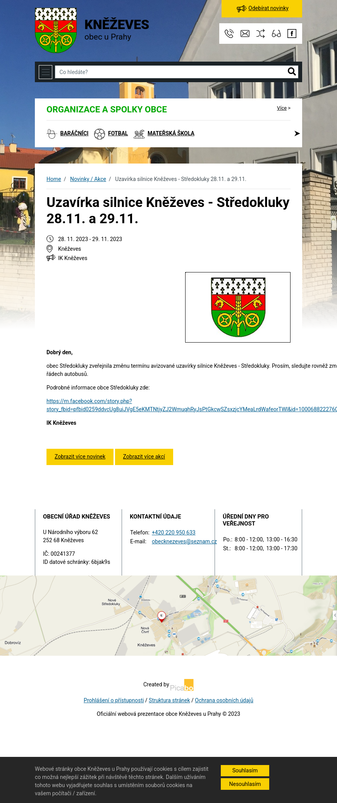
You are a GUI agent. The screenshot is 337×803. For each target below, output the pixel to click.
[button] (292, 72)
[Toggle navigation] (45, 72)
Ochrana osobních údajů (224, 700)
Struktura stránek (169, 700)
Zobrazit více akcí (144, 456)
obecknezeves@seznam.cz (184, 541)
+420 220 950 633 (174, 532)
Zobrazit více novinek (80, 456)
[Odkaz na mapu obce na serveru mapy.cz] (168, 615)
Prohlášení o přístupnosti (114, 700)
